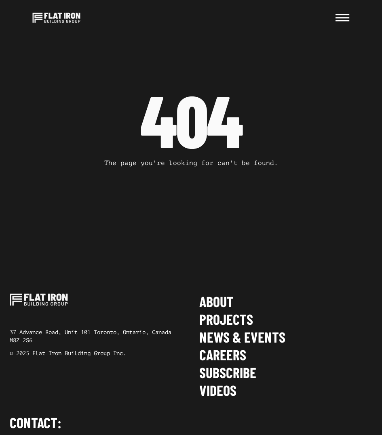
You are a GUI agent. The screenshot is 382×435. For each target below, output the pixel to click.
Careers (222, 355)
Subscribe (227, 372)
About (216, 301)
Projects (226, 319)
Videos (217, 390)
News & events (242, 337)
